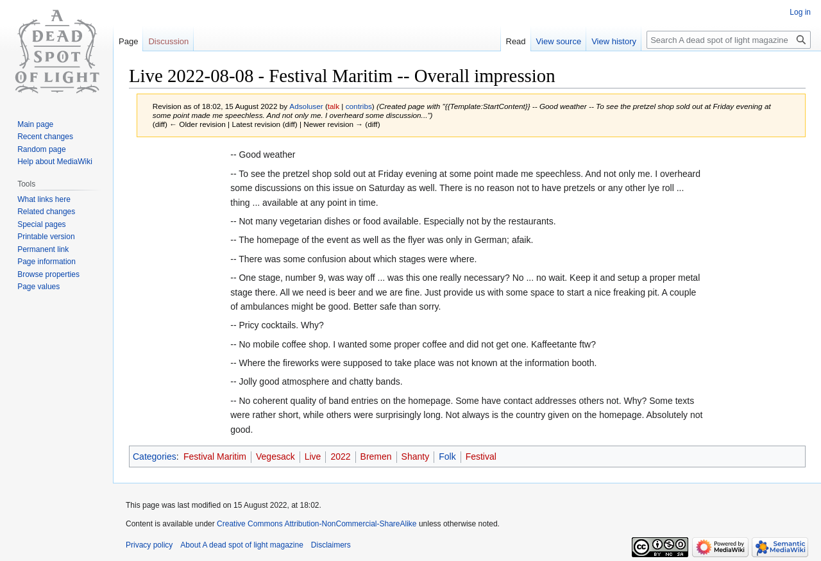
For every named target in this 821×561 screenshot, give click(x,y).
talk (333, 106)
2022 (340, 456)
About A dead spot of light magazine (241, 544)
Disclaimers (331, 544)
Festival (481, 456)
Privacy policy (149, 544)
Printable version (45, 236)
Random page (41, 149)
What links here (44, 199)
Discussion (168, 41)
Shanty (416, 456)
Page (128, 41)
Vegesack (275, 456)
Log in (800, 12)
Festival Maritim (214, 456)
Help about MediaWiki (54, 161)
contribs (359, 106)
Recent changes (45, 136)
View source (559, 41)
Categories (154, 456)
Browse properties (48, 274)
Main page (35, 124)
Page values (38, 286)
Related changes (46, 211)
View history (613, 41)
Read (516, 41)
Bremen (376, 456)
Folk (447, 456)
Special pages (41, 224)
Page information (46, 261)
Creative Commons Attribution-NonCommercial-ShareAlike (316, 523)
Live (313, 456)
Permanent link (43, 249)
